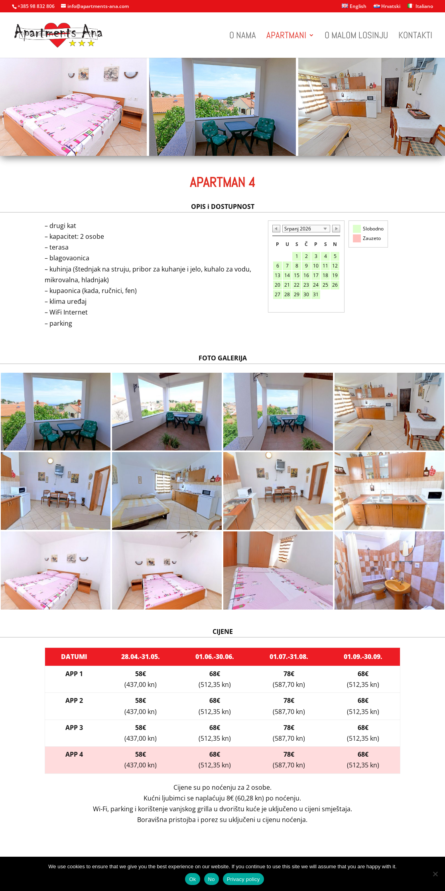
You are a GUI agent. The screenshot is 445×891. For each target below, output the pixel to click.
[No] (435, 874)
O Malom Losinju (356, 36)
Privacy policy (243, 879)
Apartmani (286, 36)
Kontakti (415, 36)
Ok (192, 879)
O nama (242, 36)
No (211, 879)
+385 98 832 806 (36, 6)
